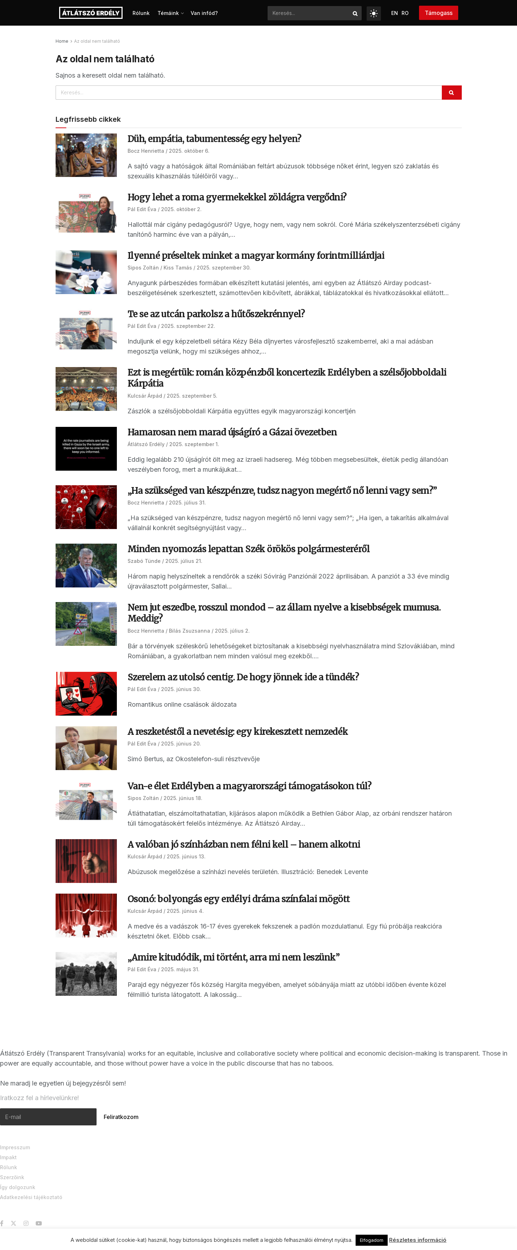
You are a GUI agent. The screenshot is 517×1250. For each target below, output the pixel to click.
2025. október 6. (189, 151)
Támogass (439, 12)
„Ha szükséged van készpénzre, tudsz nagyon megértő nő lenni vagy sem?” (282, 490)
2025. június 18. (183, 798)
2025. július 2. (232, 631)
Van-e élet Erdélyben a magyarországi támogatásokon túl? (250, 786)
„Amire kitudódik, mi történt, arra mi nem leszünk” (234, 957)
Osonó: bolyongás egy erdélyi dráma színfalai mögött (239, 899)
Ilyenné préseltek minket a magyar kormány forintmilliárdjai (256, 255)
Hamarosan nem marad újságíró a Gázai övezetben (232, 432)
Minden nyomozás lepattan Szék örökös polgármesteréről (249, 549)
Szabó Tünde (144, 561)
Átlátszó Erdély (146, 444)
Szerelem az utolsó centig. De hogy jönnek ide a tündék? (244, 677)
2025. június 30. (181, 689)
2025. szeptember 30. (224, 268)
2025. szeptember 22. (188, 326)
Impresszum (15, 1146)
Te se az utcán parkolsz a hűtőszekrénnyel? (216, 314)
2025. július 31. (187, 503)
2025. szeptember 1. (194, 444)
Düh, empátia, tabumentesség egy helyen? (214, 139)
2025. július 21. (183, 561)
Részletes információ (417, 1239)
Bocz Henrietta (146, 151)
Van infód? (204, 13)
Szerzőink (12, 1176)
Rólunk (141, 13)
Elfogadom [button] (371, 1240)
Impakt (8, 1156)
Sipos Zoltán (143, 268)
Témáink (168, 13)
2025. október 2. (181, 209)
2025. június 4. (185, 911)
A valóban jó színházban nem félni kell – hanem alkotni (244, 844)
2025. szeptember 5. (192, 396)
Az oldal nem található (97, 41)
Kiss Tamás (178, 268)
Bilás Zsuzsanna (189, 631)
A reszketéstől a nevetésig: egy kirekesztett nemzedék (238, 731)
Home (62, 41)
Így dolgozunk (17, 1186)
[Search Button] (355, 13)
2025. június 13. (186, 856)
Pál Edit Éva (142, 209)
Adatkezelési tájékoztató (31, 1196)
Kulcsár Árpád (145, 396)
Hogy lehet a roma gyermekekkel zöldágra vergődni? (237, 197)
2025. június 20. (181, 744)
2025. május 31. (180, 969)
